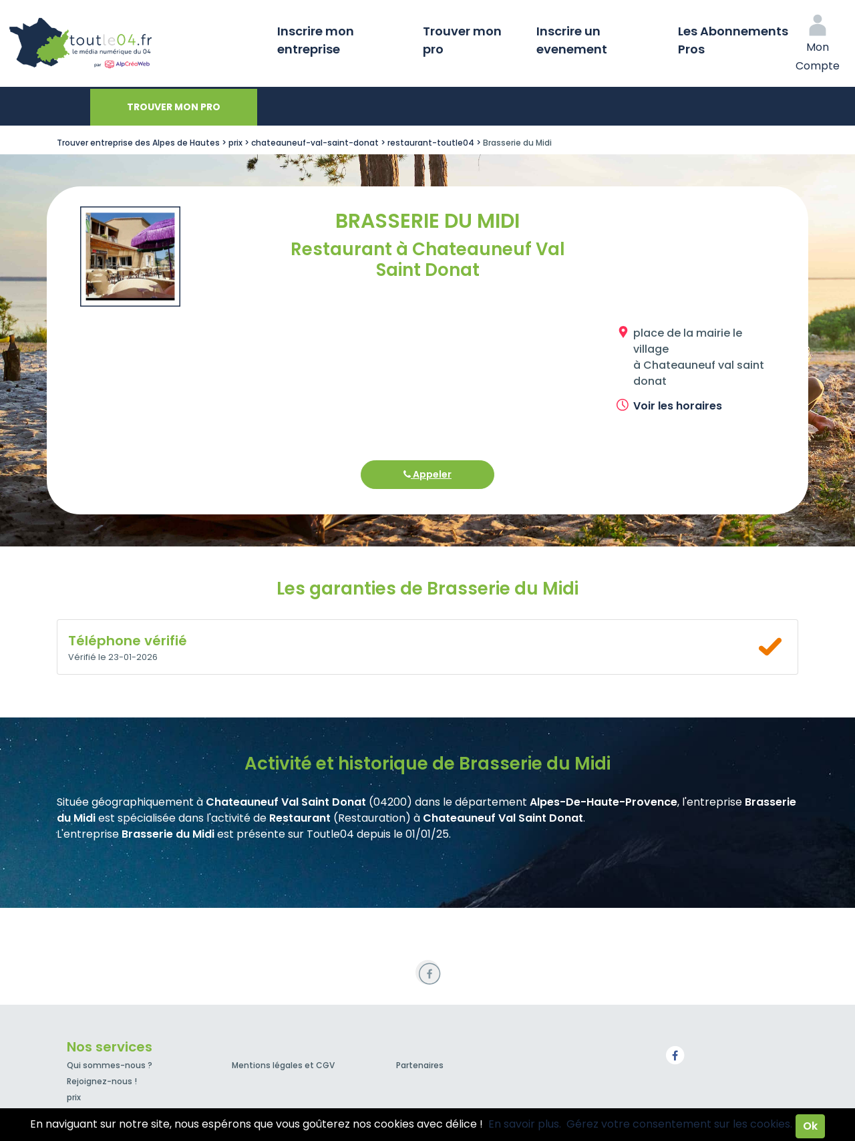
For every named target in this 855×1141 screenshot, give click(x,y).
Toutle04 (134, 43)
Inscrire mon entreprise (315, 40)
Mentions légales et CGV (283, 1065)
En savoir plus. (524, 1124)
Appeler (427, 474)
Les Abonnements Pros (733, 40)
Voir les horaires (677, 406)
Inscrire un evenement (571, 40)
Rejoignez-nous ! (102, 1081)
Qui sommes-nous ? (109, 1065)
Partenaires (420, 1065)
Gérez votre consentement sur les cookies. (679, 1124)
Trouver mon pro (462, 40)
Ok (810, 1126)
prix (74, 1097)
